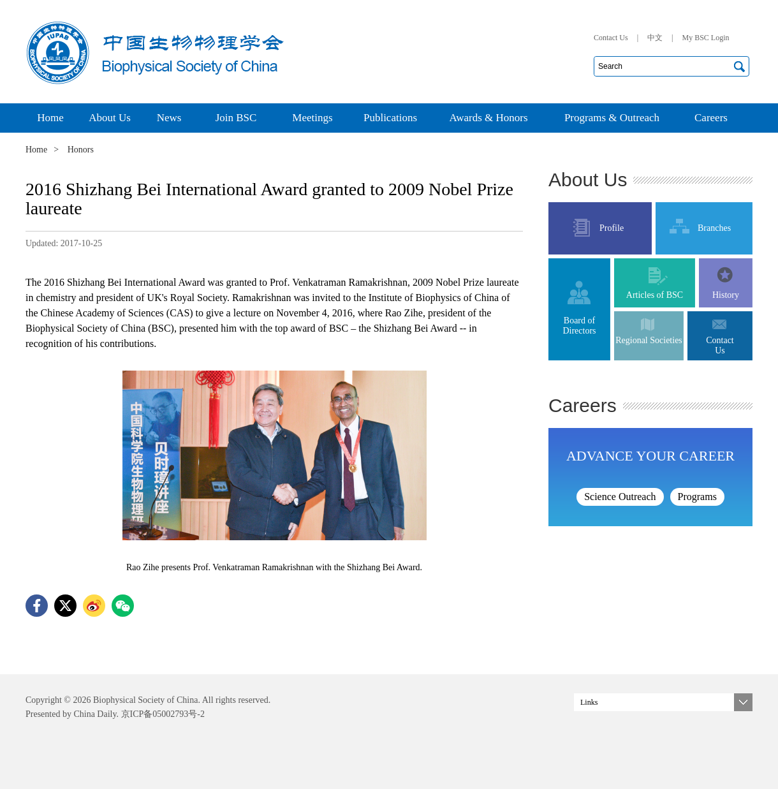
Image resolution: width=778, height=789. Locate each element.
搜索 (739, 66)
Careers (582, 405)
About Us (587, 179)
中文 (655, 37)
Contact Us (611, 37)
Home (36, 149)
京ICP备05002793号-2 (162, 714)
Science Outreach (620, 496)
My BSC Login (705, 37)
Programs (697, 496)
